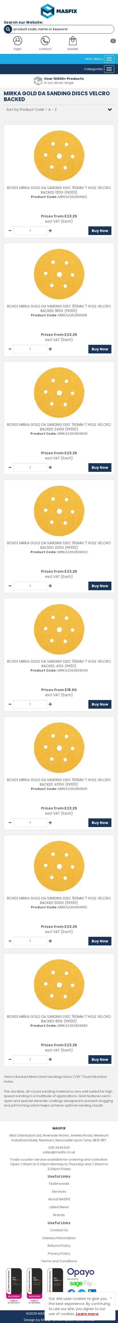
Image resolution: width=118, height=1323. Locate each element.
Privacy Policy (59, 1253)
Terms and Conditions (59, 1261)
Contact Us (59, 1230)
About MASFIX (59, 1199)
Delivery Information (59, 1238)
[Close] (111, 1298)
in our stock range (59, 82)
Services (59, 1191)
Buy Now (100, 230)
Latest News (59, 1207)
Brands (59, 1214)
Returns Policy (59, 1245)
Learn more (87, 1313)
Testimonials (59, 1183)
